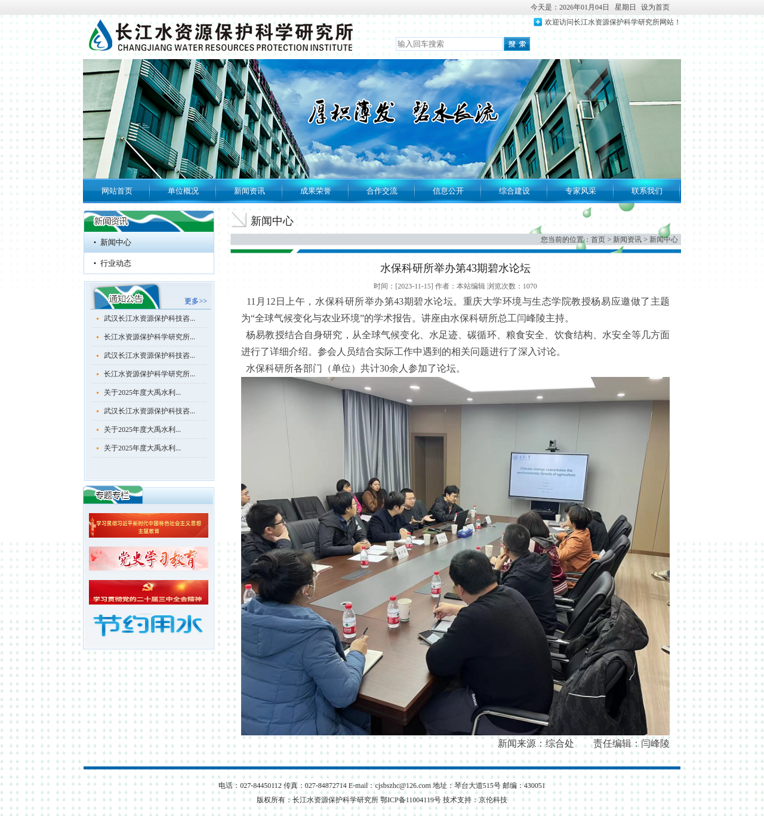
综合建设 (514, 190)
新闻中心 (115, 242)
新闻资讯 (249, 190)
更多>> (195, 301)
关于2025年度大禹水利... (142, 392)
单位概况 (183, 190)
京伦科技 (493, 800)
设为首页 (655, 7)
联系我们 (647, 190)
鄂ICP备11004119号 (411, 800)
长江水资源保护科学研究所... (149, 337)
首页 (598, 239)
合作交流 (382, 190)
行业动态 (115, 263)
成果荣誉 (315, 190)
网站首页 (117, 190)
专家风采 (580, 190)
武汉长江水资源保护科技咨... (149, 318)
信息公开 (448, 190)
